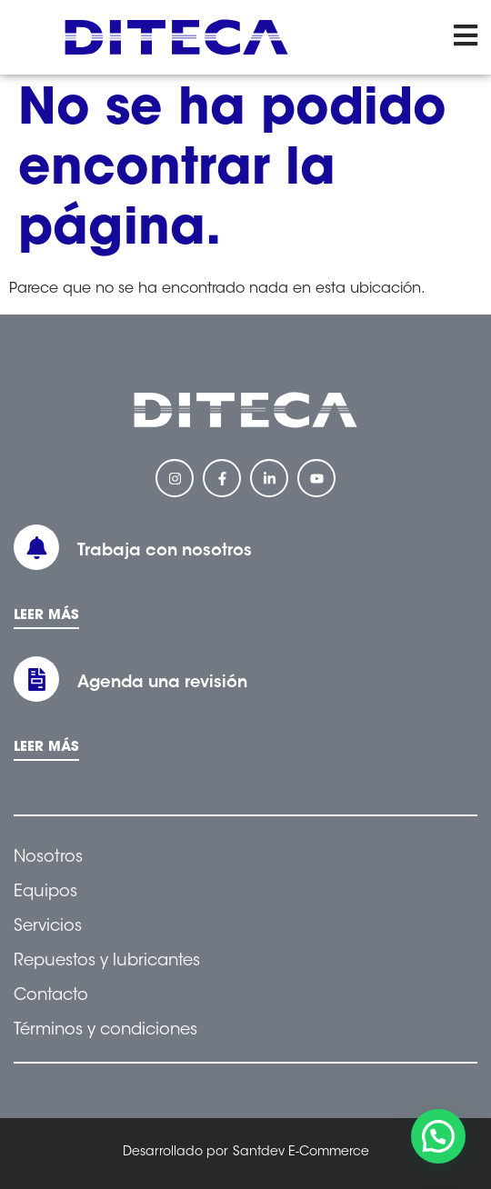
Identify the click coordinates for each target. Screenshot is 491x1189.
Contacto (51, 996)
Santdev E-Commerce (301, 1152)
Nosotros (48, 858)
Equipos (45, 892)
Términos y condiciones (105, 1031)
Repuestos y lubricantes (107, 962)
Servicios (48, 927)
